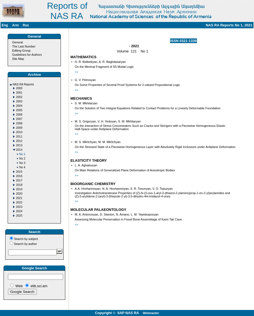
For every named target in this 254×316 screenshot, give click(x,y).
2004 (19, 105)
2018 (19, 184)
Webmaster (151, 313)
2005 (19, 110)
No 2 (22, 158)
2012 (19, 140)
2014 (19, 149)
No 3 (22, 162)
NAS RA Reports (23, 84)
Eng (5, 25)
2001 (19, 92)
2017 (19, 180)
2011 (19, 136)
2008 (19, 123)
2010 (19, 132)
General (17, 42)
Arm (15, 25)
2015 (19, 171)
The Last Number (23, 46)
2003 (19, 101)
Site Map (18, 58)
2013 (19, 145)
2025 (19, 215)
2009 (19, 127)
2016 (19, 176)
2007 (19, 119)
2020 (19, 193)
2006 (19, 114)
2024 (19, 211)
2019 (19, 189)
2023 (19, 206)
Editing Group (21, 50)
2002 (19, 97)
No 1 (22, 154)
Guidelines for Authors (27, 54)
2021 (19, 198)
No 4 (22, 167)
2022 (19, 202)
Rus (26, 25)
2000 (19, 88)
